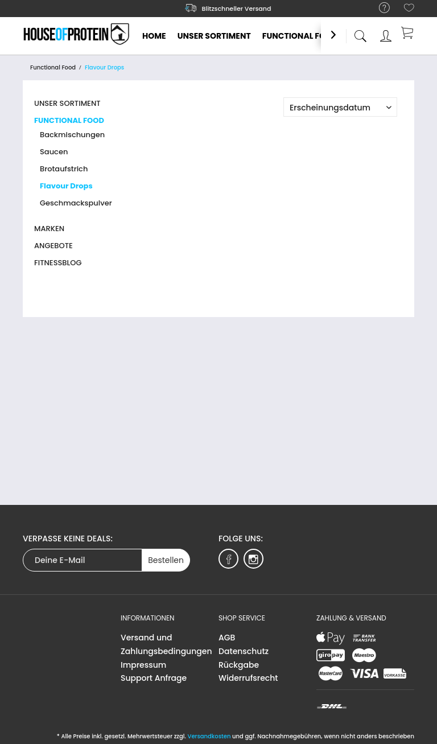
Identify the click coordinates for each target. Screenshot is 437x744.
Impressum (143, 665)
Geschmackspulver (76, 203)
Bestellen (166, 560)
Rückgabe (238, 665)
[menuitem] (379, 8)
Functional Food (69, 120)
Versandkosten (208, 736)
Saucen (54, 151)
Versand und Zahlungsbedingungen (166, 644)
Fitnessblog (58, 262)
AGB (226, 637)
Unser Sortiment (67, 103)
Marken (49, 228)
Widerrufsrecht (248, 678)
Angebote (53, 245)
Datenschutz (243, 651)
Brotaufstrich (64, 168)
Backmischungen (72, 134)
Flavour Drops (66, 185)
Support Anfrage (154, 678)
